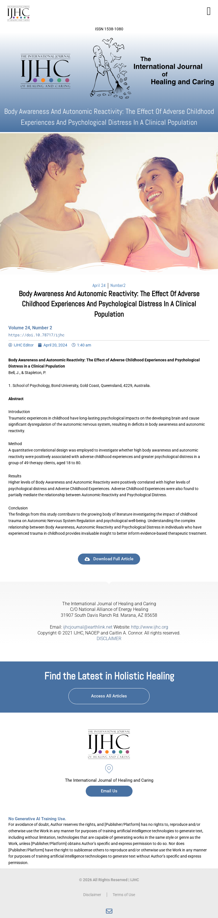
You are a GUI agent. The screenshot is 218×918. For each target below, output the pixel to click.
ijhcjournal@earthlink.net (87, 627)
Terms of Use (124, 894)
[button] (209, 11)
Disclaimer (92, 894)
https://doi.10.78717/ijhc (36, 334)
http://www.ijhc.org (149, 627)
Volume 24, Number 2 (30, 327)
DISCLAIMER (109, 638)
